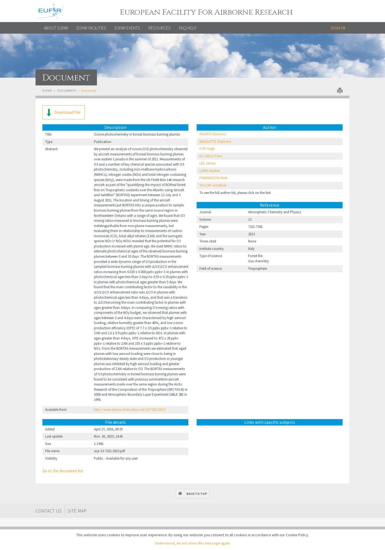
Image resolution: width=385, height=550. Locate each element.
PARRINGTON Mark (213, 178)
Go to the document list (62, 470)
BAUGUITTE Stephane (215, 141)
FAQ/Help (188, 28)
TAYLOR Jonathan (213, 185)
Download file (63, 112)
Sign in (338, 28)
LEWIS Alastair (209, 170)
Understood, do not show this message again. (193, 543)
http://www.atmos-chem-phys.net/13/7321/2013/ (130, 409)
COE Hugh (207, 148)
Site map (76, 511)
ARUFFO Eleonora (212, 134)
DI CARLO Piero (211, 156)
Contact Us (49, 511)
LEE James (207, 163)
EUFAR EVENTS (127, 28)
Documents (66, 90)
